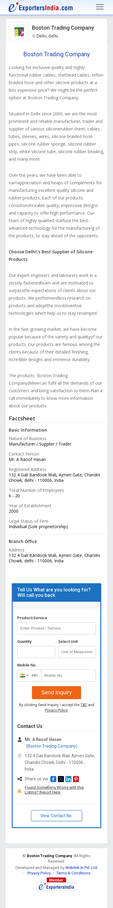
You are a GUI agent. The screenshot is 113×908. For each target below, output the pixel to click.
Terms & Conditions (73, 873)
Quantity (24, 641)
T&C (83, 705)
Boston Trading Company (63, 28)
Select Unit (68, 641)
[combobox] (28, 675)
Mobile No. (27, 665)
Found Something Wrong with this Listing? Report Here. (54, 789)
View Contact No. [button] (56, 815)
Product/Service (32, 618)
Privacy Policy (56, 710)
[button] (53, 779)
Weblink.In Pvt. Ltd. (81, 867)
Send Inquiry (56, 692)
